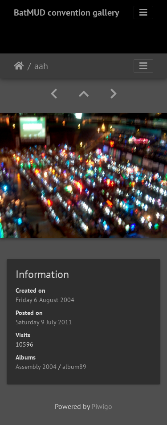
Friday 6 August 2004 (45, 300)
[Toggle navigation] (143, 12)
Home (19, 66)
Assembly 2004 (36, 367)
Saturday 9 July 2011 (44, 322)
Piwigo (101, 406)
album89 (74, 367)
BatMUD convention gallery (66, 12)
